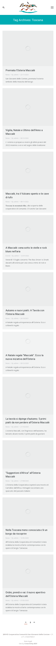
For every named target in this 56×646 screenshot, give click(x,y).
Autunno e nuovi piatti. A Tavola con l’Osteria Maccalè (25, 312)
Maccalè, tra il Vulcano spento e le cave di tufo (27, 195)
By (15, 75)
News (8, 75)
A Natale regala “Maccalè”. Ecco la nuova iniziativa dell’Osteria (24, 357)
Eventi (8, 256)
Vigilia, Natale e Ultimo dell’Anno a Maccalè (24, 132)
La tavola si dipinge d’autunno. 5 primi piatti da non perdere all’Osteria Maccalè (27, 420)
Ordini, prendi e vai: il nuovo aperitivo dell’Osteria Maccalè (25, 594)
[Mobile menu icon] (52, 7)
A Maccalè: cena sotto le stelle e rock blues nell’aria (26, 249)
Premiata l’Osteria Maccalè (20, 70)
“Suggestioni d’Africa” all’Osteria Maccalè (23, 474)
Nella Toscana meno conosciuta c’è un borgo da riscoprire (26, 532)
